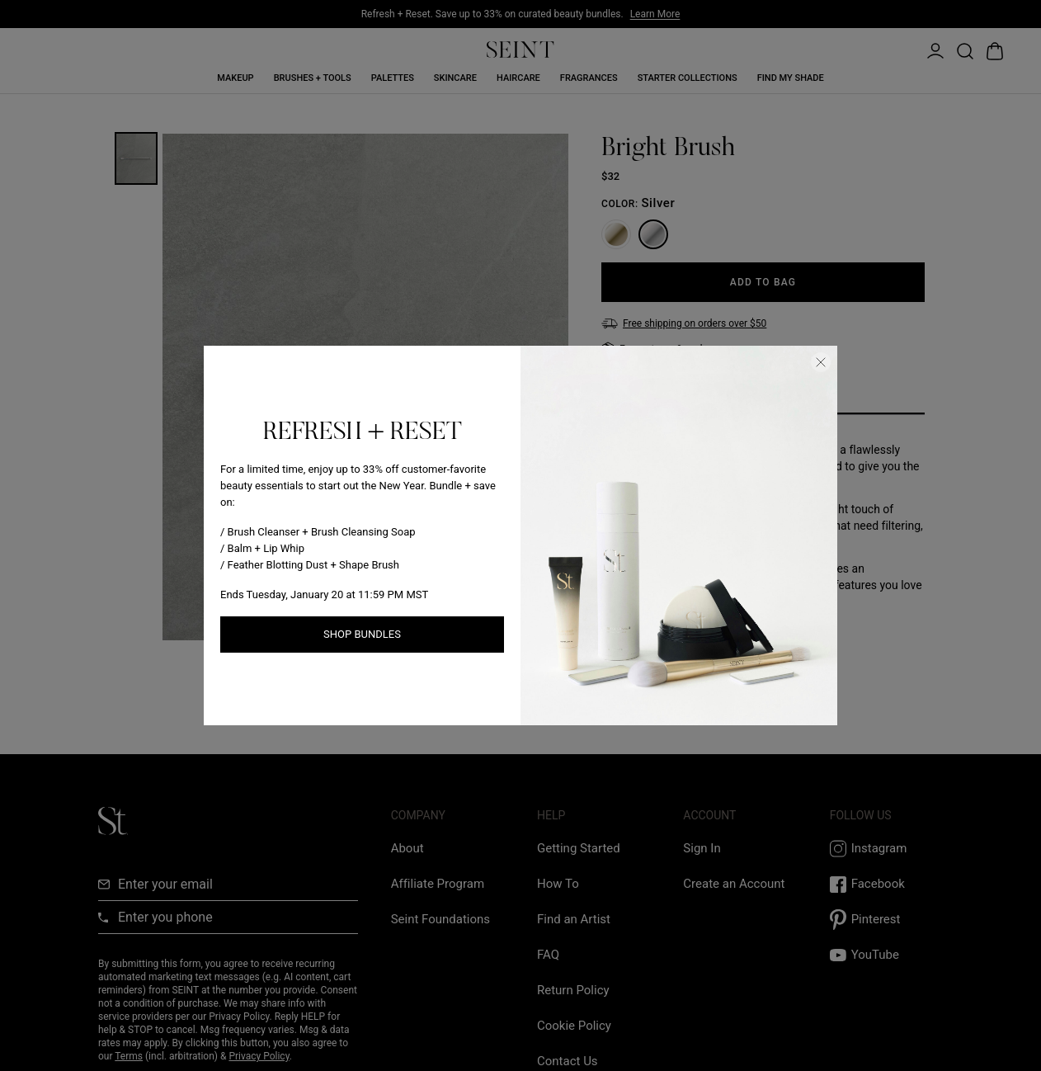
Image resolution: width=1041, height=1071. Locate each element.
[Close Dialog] (821, 362)
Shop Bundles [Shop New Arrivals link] (362, 634)
